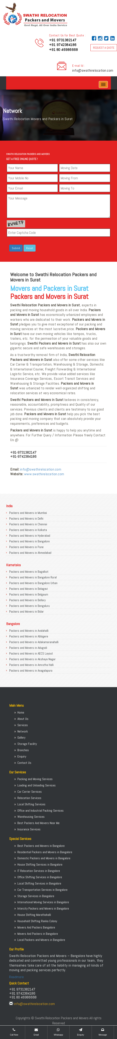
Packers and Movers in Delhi (26, 518)
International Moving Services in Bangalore (43, 902)
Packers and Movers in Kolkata (28, 530)
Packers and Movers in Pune (26, 547)
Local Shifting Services (31, 804)
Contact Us (24, 763)
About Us (22, 719)
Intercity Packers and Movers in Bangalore (43, 908)
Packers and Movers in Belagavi (28, 589)
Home (20, 712)
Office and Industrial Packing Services (40, 810)
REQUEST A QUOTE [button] (103, 47)
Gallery (21, 737)
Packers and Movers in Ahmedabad (30, 553)
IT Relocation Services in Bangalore (38, 871)
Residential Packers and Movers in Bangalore (44, 852)
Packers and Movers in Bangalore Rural (33, 577)
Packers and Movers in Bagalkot (28, 571)
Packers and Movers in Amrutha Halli (31, 665)
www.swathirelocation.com (44, 474)
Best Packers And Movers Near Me (38, 823)
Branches (23, 750)
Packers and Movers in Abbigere (28, 636)
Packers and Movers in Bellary (27, 600)
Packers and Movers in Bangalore (29, 541)
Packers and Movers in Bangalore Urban (33, 583)
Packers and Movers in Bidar (26, 611)
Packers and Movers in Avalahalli (28, 630)
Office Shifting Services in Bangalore (39, 877)
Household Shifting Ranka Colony (37, 921)
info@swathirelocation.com (92, 70)
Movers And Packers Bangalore (36, 927)
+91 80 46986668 (63, 49)
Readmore (16, 976)
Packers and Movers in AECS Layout (31, 653)
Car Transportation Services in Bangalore (42, 890)
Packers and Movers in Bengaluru (29, 606)
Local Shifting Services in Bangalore (39, 883)
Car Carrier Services (29, 791)
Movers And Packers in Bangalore (37, 934)
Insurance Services (28, 829)
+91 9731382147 (62, 40)
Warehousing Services (31, 817)
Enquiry (21, 756)
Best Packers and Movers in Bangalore (41, 846)
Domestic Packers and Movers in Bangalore (43, 858)
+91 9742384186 (62, 44)
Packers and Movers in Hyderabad (29, 535)
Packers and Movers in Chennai (28, 524)
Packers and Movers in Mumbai (28, 513)
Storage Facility (27, 744)
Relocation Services (29, 798)
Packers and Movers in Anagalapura (30, 670)
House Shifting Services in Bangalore (39, 864)
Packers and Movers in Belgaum (28, 594)
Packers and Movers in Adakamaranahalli (34, 642)
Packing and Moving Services (35, 779)
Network (22, 731)
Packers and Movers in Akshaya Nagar (32, 659)
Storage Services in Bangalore (35, 896)
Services (22, 725)
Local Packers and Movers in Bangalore (41, 940)
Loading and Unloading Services (36, 785)
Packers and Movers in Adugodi (28, 648)
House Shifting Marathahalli (34, 915)
